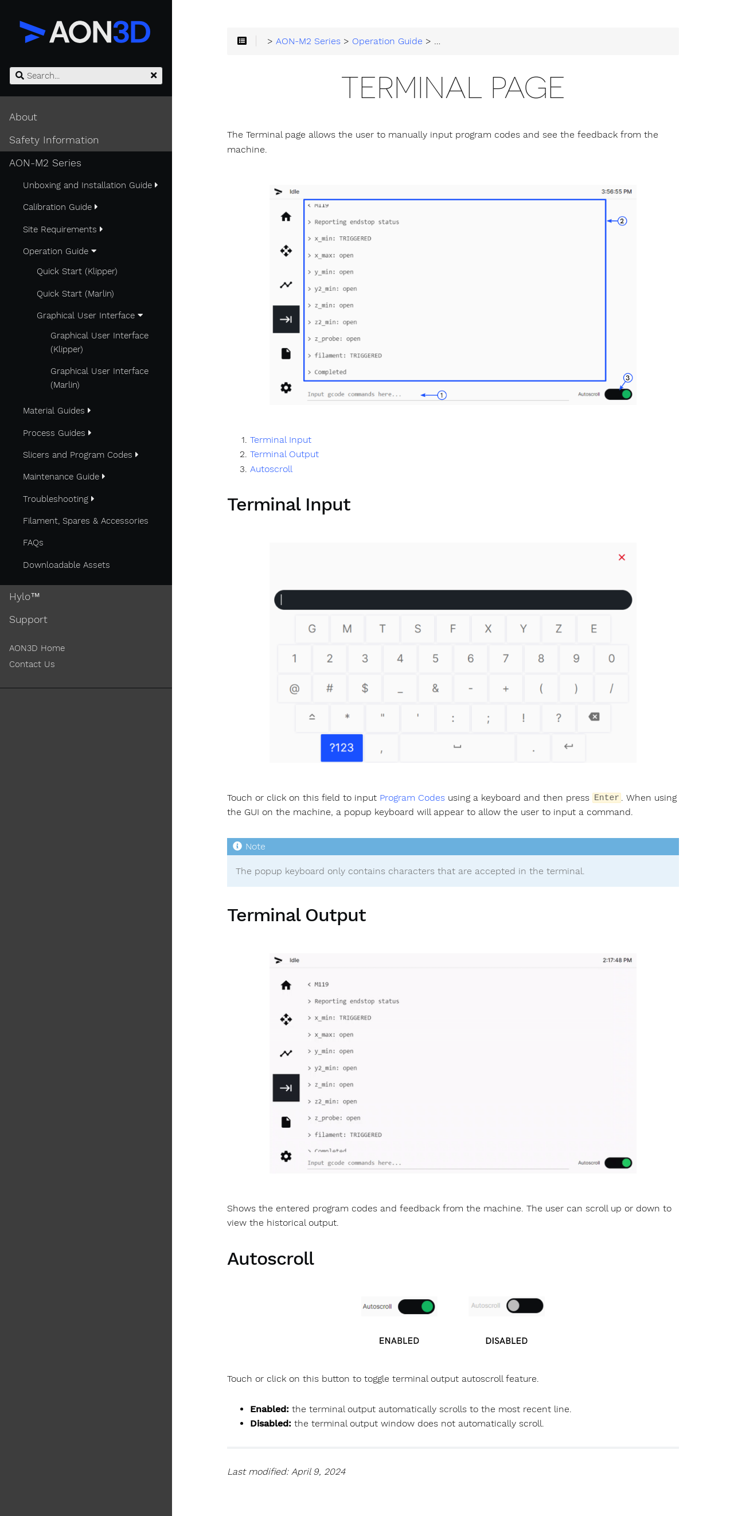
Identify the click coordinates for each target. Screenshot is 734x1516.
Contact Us (32, 664)
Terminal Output (284, 454)
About (23, 117)
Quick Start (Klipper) (77, 271)
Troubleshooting (59, 499)
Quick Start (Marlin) (75, 294)
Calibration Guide (60, 207)
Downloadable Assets (66, 565)
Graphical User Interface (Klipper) (99, 342)
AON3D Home (37, 648)
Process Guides (57, 433)
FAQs (33, 542)
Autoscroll (271, 469)
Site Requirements (63, 229)
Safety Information (54, 140)
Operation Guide (59, 251)
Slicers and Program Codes (81, 455)
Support (28, 619)
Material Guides (57, 411)
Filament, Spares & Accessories (86, 521)
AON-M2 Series (45, 163)
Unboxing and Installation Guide (90, 185)
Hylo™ (25, 596)
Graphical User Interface (90, 315)
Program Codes (412, 798)
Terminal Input (280, 440)
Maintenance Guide (64, 476)
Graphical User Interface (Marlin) (99, 378)
